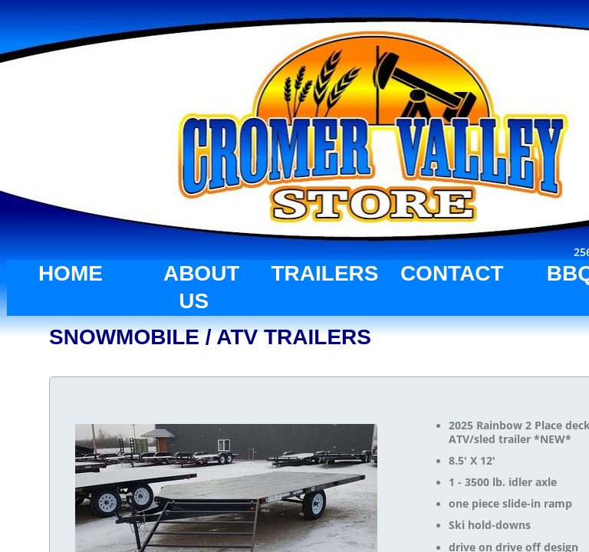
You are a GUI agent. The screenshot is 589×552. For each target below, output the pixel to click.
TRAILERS (324, 273)
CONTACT (452, 273)
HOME (70, 273)
